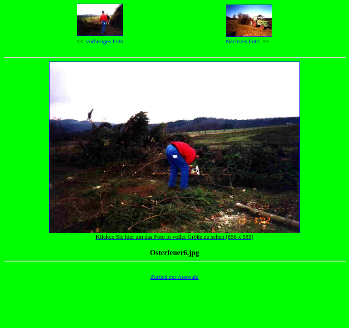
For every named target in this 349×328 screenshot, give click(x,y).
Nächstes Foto (242, 41)
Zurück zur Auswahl (174, 276)
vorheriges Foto (104, 41)
